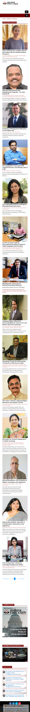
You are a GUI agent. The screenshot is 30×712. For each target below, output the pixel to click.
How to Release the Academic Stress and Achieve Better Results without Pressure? (14, 52)
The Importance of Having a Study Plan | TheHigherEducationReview (15, 695)
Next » (23, 578)
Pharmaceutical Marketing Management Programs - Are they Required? (13, 92)
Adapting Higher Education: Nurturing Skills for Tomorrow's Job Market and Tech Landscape (14, 322)
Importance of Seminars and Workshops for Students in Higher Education (15, 679)
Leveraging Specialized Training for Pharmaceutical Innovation (14, 205)
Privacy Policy (9, 709)
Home (4, 18)
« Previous (5, 578)
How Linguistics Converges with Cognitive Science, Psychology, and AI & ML (15, 167)
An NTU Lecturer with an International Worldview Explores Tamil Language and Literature (13, 244)
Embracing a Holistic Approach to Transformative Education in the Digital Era (13, 524)
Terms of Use (17, 709)
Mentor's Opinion (12, 18)
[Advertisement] (15, 592)
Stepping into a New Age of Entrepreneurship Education (12, 284)
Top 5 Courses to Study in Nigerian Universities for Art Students (15, 690)
